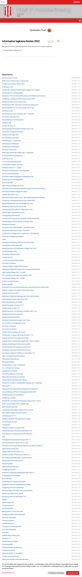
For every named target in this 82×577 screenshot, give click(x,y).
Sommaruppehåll (7, 182)
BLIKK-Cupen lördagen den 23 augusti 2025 (15, 81)
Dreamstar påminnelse (9, 517)
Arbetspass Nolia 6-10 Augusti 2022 (13, 428)
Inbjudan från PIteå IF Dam (10, 194)
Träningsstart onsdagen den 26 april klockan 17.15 (17, 335)
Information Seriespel (8, 224)
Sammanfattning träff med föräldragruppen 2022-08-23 (19, 392)
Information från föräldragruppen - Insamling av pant (18, 227)
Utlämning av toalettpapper (10, 143)
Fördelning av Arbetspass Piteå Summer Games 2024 (18, 200)
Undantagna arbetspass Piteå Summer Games (16, 350)
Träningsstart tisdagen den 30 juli (12, 164)
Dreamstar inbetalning (9, 529)
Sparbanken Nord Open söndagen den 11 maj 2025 (18, 114)
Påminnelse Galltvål (8, 362)
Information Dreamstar (9, 326)
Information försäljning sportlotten (12, 236)
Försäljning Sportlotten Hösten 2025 (13, 84)
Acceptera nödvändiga (56, 573)
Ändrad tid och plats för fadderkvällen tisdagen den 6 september (22, 383)
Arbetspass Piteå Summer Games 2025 (14, 102)
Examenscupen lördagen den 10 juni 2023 (15, 299)
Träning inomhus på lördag (10, 556)
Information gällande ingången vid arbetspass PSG (17, 176)
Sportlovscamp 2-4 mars (9, 78)
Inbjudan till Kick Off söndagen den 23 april (15, 338)
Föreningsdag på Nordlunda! (11, 215)
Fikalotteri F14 (6, 386)
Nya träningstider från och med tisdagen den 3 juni (17, 203)
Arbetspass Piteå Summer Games (12, 314)
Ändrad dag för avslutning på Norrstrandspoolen (17, 434)
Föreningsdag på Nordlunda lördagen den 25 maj (17, 209)
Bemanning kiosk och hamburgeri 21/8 (14, 496)
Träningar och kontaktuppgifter (11, 526)
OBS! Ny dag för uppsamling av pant (13, 212)
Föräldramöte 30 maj (8, 550)
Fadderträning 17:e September (11, 141)
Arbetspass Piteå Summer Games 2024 (14, 206)
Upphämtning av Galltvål (9, 371)
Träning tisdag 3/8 (7, 505)
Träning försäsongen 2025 (10, 135)
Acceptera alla (73, 573)
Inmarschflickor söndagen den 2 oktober (14, 380)
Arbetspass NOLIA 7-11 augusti (12, 167)
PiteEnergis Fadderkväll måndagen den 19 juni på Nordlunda (20, 296)
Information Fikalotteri (9, 263)
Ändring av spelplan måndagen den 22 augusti (16, 419)
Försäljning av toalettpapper (10, 146)
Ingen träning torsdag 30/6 (10, 448)
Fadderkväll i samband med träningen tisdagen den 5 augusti (21, 90)
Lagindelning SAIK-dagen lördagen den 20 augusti (17, 410)
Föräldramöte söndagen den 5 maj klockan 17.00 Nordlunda (20, 233)
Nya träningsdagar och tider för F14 (13, 305)
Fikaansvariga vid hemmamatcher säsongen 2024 (17, 221)
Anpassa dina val (8, 572)
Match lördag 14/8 (7, 502)
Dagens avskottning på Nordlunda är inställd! (16, 344)
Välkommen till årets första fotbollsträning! (15, 559)
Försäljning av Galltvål (8, 398)
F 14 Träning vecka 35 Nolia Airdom (13, 260)
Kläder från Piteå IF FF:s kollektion (12, 553)
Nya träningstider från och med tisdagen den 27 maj (18, 108)
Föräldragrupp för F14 (9, 416)
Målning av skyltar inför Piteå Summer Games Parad (18, 290)
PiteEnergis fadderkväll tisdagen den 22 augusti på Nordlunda (21, 269)
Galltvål (4, 499)
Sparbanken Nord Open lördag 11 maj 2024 (15, 230)
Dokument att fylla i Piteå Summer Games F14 (16, 454)
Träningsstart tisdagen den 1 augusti (13, 278)
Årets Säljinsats (7, 478)
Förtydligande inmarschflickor (11, 475)
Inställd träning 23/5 (8, 523)
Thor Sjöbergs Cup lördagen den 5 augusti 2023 (16, 275)
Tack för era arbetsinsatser (10, 173)
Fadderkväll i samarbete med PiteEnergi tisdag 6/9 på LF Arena (21, 401)
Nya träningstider (7, 463)
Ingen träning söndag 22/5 (10, 466)
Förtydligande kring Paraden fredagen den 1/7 (16, 440)
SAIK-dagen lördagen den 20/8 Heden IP (14, 413)
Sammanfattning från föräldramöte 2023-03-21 (16, 347)
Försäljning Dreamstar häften (11, 254)
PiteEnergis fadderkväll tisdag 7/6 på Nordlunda (17, 457)
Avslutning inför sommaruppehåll (12, 93)
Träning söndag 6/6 (8, 520)
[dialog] (41, 568)
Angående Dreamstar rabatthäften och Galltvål (16, 484)
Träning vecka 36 (7, 257)
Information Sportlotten (9, 329)
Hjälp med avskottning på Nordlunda (13, 356)
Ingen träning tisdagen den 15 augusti (13, 272)
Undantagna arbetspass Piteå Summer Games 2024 (18, 242)
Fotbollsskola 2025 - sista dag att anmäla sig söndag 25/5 (20, 105)
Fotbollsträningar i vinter (9, 251)
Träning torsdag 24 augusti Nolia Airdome (15, 266)
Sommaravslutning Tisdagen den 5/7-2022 (15, 443)
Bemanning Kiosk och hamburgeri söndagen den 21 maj (19, 311)
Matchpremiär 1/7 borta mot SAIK (12, 511)
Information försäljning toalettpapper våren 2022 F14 (18, 472)
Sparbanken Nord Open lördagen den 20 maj (16, 320)
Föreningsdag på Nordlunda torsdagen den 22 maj (17, 129)
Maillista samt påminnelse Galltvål (12, 493)
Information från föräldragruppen (12, 155)
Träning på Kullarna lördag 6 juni (12, 547)
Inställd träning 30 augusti (10, 541)
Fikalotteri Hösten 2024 (9, 149)
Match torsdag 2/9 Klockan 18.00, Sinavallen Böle (17, 490)
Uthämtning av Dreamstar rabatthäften (14, 481)
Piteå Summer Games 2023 (10, 293)
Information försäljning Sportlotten (12, 132)
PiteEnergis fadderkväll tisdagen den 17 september (18, 152)
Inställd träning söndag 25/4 (10, 535)
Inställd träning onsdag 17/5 (10, 308)
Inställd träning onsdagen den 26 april (13, 332)
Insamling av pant (7, 87)
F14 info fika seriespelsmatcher (11, 161)
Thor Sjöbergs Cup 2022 (9, 422)
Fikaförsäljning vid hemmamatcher (12, 120)
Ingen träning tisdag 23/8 (10, 407)
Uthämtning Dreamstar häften (11, 317)
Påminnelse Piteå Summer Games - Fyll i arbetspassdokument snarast (23, 197)
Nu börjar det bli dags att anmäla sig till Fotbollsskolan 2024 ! (21, 218)
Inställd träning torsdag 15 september (13, 365)
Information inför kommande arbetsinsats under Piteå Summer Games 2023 (25, 287)
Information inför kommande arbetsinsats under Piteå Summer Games (23, 96)
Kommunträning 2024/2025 (10, 138)
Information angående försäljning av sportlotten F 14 (18, 353)
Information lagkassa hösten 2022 (21, 41)
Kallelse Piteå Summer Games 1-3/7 (13, 451)
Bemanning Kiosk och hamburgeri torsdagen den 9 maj (19, 248)
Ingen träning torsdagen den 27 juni (13, 185)
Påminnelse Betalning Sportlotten (12, 302)
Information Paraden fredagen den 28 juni (15, 191)
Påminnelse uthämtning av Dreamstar (13, 377)
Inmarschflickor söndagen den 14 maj (13, 323)
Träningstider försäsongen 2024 (12, 245)
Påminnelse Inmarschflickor (10, 359)
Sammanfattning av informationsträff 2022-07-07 (17, 431)
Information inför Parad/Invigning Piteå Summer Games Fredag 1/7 (22, 445)
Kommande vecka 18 (8, 126)
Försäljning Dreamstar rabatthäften (13, 395)
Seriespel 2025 (6, 123)
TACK (3, 437)
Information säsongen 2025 (10, 117)
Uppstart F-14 (6, 538)
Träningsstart (6, 425)
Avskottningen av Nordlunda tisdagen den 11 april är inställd (20, 341)
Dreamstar (5, 532)
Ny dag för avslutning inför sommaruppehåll (15, 170)
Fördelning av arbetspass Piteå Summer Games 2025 (18, 99)
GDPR (4, 239)
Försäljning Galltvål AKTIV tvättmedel (13, 514)
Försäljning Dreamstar (9, 469)
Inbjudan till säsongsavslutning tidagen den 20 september (20, 389)
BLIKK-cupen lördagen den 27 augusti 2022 (15, 404)
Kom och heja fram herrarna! (10, 368)
